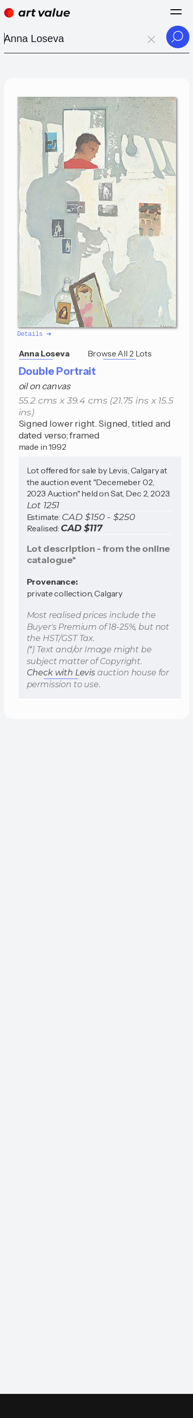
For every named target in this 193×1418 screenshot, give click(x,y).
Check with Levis (61, 672)
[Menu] (176, 11)
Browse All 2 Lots (119, 353)
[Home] (37, 13)
